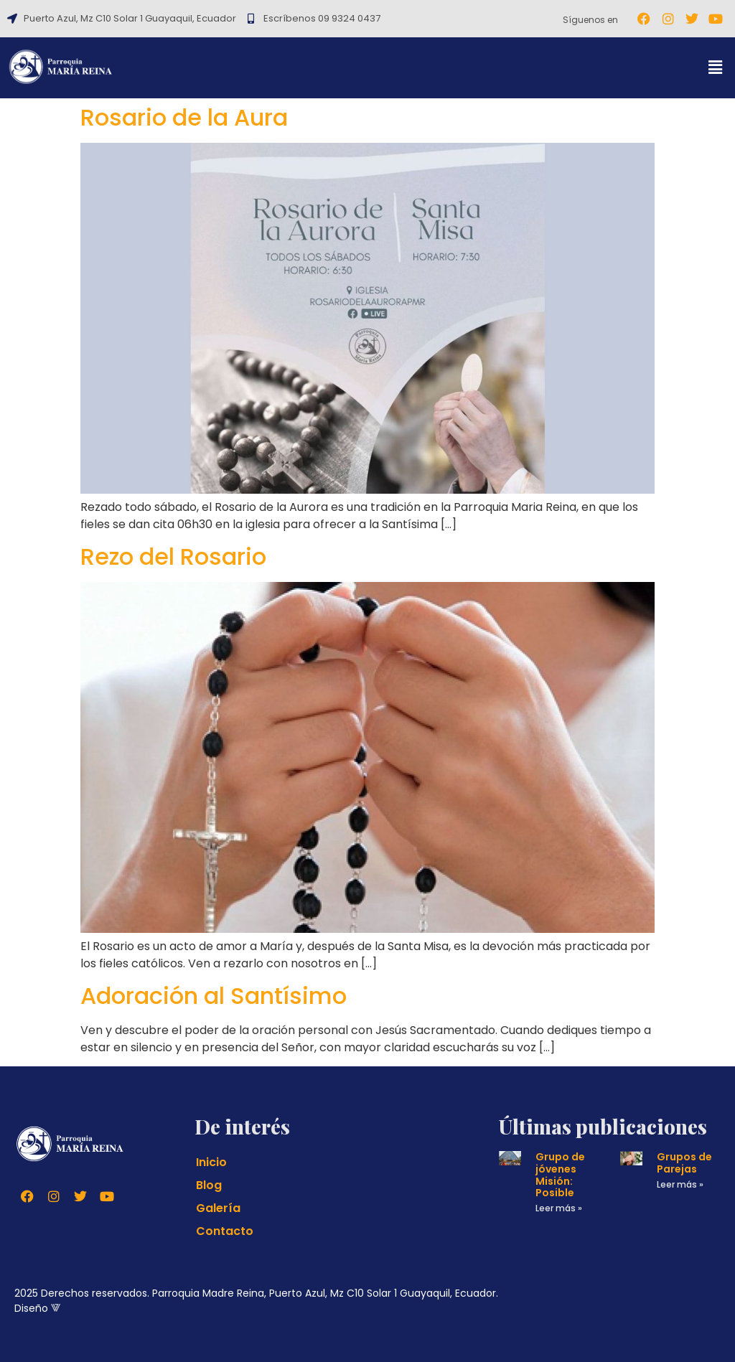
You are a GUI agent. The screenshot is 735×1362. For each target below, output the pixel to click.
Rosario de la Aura (184, 117)
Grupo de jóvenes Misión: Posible (560, 1175)
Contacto (224, 1231)
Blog (209, 1185)
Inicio (211, 1162)
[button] (715, 68)
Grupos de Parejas (684, 1163)
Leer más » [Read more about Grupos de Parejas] (680, 1184)
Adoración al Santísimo (213, 996)
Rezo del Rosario (173, 556)
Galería (218, 1208)
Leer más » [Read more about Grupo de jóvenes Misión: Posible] (558, 1208)
